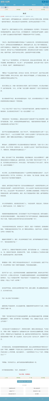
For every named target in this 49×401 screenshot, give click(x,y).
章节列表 (18, 9)
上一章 (6, 9)
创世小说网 (5, 2)
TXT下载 (43, 9)
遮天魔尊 (37, 393)
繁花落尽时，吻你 (29, 16)
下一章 (30, 9)
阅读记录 (33, 4)
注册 (47, 1)
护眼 (44, 7)
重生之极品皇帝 (16, 16)
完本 (23, 4)
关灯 (47, 7)
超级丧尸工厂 (22, 16)
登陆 (43, 1)
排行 (5, 4)
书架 (44, 4)
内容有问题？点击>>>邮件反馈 (24, 381)
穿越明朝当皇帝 (8, 16)
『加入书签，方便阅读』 (24, 374)
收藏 (14, 4)
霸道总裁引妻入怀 (12, 393)
